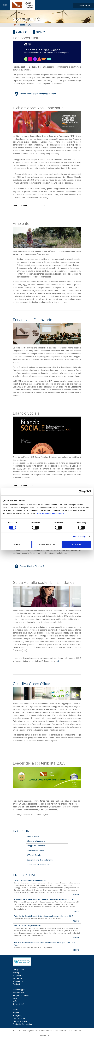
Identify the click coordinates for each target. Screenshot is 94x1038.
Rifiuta (17, 544)
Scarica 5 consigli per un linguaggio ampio (38, 94)
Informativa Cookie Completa (50, 513)
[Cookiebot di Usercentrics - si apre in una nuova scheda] (80, 492)
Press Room (24, 875)
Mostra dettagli (79, 536)
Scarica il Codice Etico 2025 (32, 566)
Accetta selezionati (47, 544)
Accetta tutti (76, 544)
